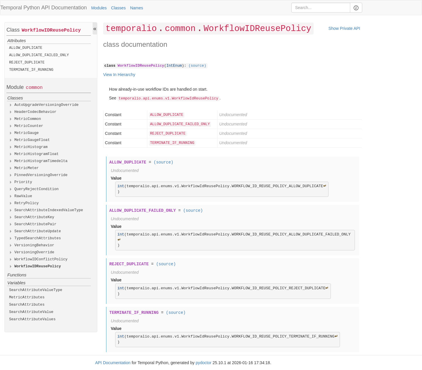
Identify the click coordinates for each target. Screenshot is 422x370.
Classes (118, 8)
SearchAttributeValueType (35, 290)
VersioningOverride (34, 252)
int (121, 186)
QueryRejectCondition (36, 189)
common (34, 87)
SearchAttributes (27, 305)
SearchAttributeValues (32, 319)
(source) (197, 66)
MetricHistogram (30, 147)
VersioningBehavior (34, 245)
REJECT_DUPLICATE (27, 63)
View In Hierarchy (119, 74)
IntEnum (174, 66)
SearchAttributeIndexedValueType (48, 210)
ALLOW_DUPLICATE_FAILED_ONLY (39, 55)
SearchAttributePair (35, 224)
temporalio (131, 29)
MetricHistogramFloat (36, 154)
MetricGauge (26, 133)
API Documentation (64, 8)
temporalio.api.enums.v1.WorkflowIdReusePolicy (168, 99)
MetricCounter (28, 126)
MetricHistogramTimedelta (40, 161)
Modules (99, 8)
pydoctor (204, 362)
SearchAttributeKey (34, 217)
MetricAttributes (27, 297)
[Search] (320, 8)
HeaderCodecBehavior (35, 112)
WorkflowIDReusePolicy (51, 30)
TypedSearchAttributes (37, 238)
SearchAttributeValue (31, 312)
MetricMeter (26, 168)
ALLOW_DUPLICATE (25, 48)
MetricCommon (27, 119)
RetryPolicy (26, 203)
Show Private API (344, 28)
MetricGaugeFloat (32, 140)
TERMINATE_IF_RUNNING (31, 70)
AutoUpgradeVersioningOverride (46, 105)
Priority (23, 182)
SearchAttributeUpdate (37, 231)
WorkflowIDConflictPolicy (40, 259)
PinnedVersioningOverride (40, 175)
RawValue (23, 196)
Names (136, 8)
